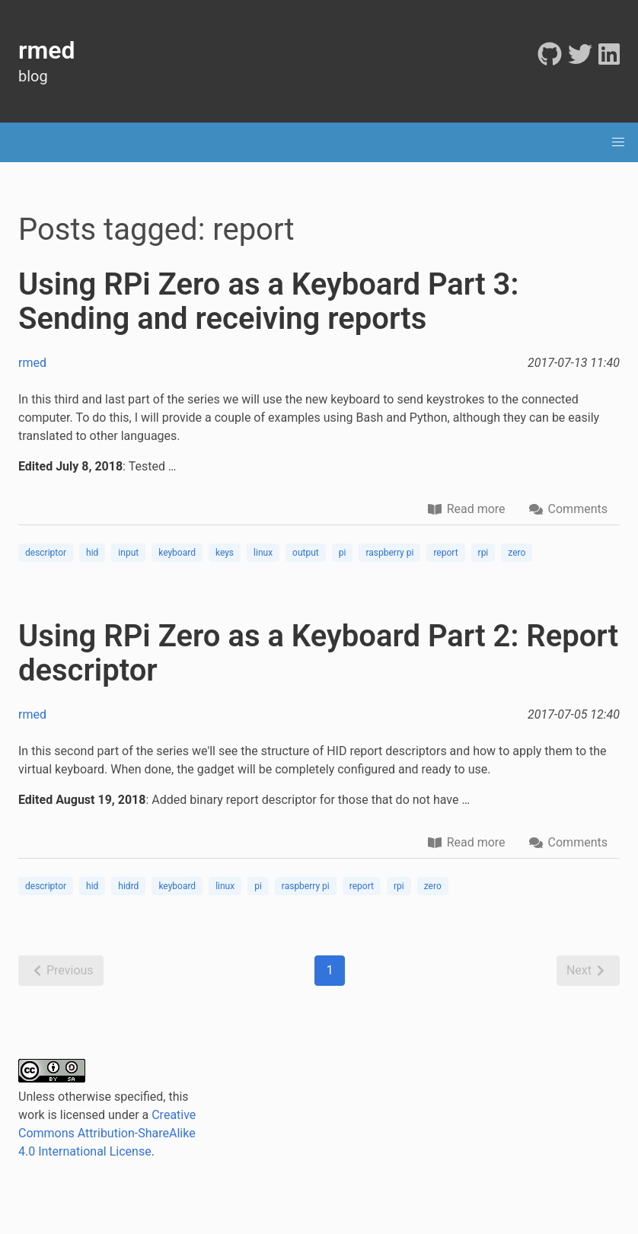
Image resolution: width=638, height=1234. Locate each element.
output (305, 552)
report (445, 552)
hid (92, 552)
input (128, 552)
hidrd (128, 886)
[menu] (618, 142)
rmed (32, 363)
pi (342, 552)
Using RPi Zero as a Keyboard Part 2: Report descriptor (318, 653)
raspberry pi (389, 552)
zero (516, 552)
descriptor (45, 552)
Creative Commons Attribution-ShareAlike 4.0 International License (107, 1133)
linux (263, 552)
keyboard (177, 552)
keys (224, 552)
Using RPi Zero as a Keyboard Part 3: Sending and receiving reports (268, 301)
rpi (483, 552)
